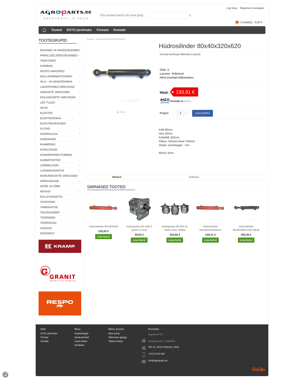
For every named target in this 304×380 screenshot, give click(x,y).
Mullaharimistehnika (56, 76)
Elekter (46, 113)
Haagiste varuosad (55, 92)
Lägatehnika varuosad (57, 86)
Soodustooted (81, 337)
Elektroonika (50, 118)
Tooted (56, 30)
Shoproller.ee (258, 369)
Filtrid (45, 128)
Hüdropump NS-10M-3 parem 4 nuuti (139, 228)
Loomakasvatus (52, 170)
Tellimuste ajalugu (117, 337)
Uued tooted (80, 341)
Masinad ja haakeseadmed (60, 50)
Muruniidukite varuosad (59, 175)
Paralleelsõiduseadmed (59, 55)
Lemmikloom (49, 165)
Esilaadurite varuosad (58, 97)
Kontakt (119, 30)
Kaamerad (47, 144)
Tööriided (47, 217)
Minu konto (114, 333)
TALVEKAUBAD (50, 212)
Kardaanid (48, 139)
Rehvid (45, 191)
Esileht (90, 39)
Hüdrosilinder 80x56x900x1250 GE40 (246, 228)
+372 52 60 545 (156, 353)
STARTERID (47, 201)
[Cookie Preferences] (5, 374)
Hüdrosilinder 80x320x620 (103, 226)
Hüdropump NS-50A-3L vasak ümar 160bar (175, 228)
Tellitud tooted (115, 341)
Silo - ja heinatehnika (56, 81)
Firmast (103, 30)
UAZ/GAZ (46, 228)
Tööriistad (48, 222)
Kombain (46, 65)
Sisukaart (79, 345)
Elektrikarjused (53, 123)
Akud (44, 107)
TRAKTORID (48, 60)
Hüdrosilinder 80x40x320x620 (111, 39)
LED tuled (47, 102)
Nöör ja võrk (50, 186)
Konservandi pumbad (56, 154)
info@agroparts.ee (158, 360)
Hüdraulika (49, 133)
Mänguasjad (49, 181)
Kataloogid (48, 149)
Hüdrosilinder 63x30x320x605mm (210, 228)
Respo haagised (52, 71)
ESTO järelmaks (79, 30)
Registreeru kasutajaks (252, 8)
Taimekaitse (49, 207)
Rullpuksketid (51, 196)
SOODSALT (47, 233)
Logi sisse (232, 8)
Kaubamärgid (81, 333)
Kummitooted (50, 160)
